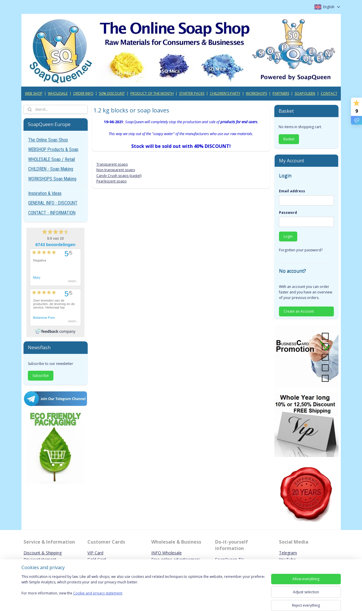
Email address (292, 191)
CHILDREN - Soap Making (50, 169)
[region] (142, 588)
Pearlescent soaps (111, 181)
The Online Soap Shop (48, 140)
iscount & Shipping (44, 553)
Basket (288, 139)
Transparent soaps (112, 164)
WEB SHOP (33, 93)
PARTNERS (281, 93)
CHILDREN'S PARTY (225, 93)
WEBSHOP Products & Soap (53, 149)
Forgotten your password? (301, 250)
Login (288, 236)
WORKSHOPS (256, 93)
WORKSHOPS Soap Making (52, 179)
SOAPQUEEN (305, 93)
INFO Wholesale (166, 553)
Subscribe (41, 375)
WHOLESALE (58, 93)
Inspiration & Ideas (45, 193)
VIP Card (95, 553)
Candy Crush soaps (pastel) (118, 175)
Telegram (288, 553)
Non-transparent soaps (115, 169)
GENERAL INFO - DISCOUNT (53, 203)
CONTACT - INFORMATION (51, 213)
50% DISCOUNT (112, 93)
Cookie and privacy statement (97, 593)
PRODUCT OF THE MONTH (152, 93)
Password (288, 212)
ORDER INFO (83, 93)
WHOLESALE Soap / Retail (51, 159)
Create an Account (299, 311)
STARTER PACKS (191, 93)
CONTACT (329, 93)
